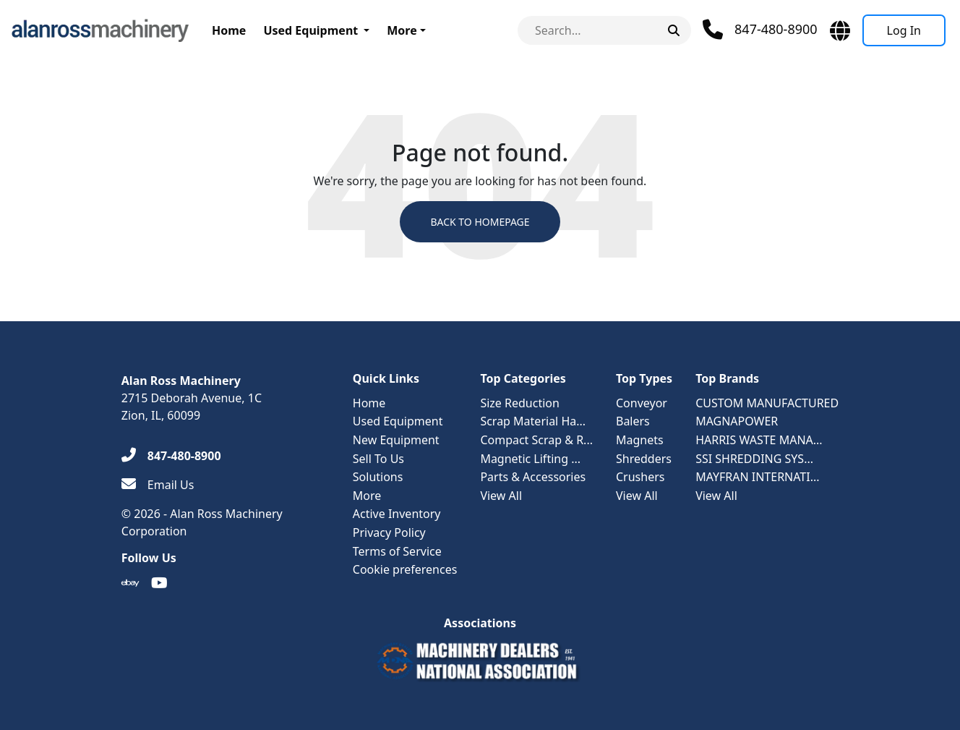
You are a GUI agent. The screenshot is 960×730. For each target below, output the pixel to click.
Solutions (378, 477)
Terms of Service (397, 551)
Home (229, 30)
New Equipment (396, 440)
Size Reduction (519, 403)
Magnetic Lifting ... (530, 459)
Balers (633, 421)
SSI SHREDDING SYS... (754, 459)
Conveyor (641, 403)
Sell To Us (378, 459)
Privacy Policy (389, 532)
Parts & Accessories (533, 477)
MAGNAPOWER (736, 421)
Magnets (640, 440)
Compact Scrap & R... (536, 440)
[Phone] (760, 30)
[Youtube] (159, 583)
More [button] (401, 30)
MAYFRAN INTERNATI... (757, 477)
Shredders (644, 459)
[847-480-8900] (171, 456)
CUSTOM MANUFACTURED (767, 403)
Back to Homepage (479, 222)
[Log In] (904, 30)
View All (501, 496)
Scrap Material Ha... (533, 421)
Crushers (640, 477)
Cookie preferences (405, 569)
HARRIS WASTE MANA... (759, 440)
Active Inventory (397, 514)
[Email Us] (157, 485)
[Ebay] (130, 583)
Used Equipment (310, 30)
